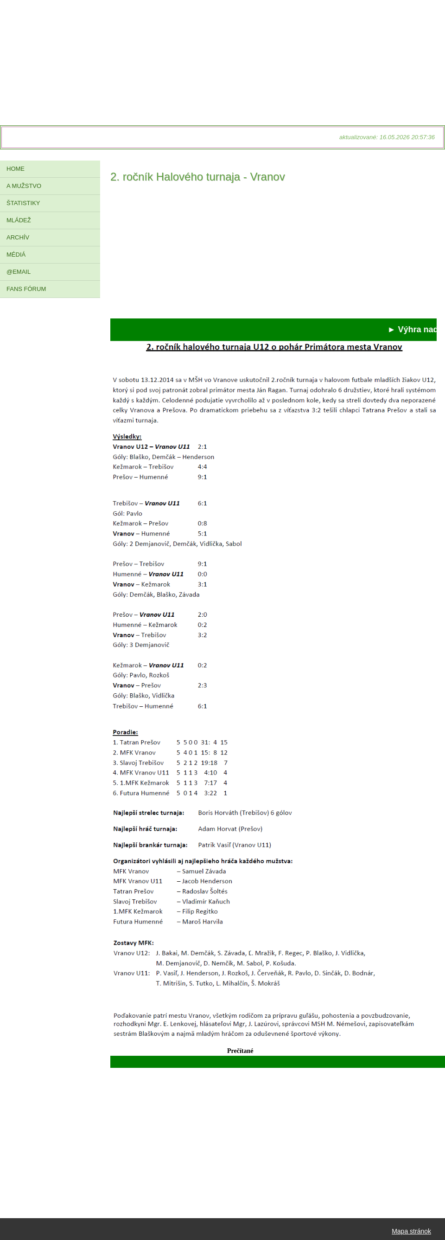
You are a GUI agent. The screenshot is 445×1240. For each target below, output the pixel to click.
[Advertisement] (273, 253)
